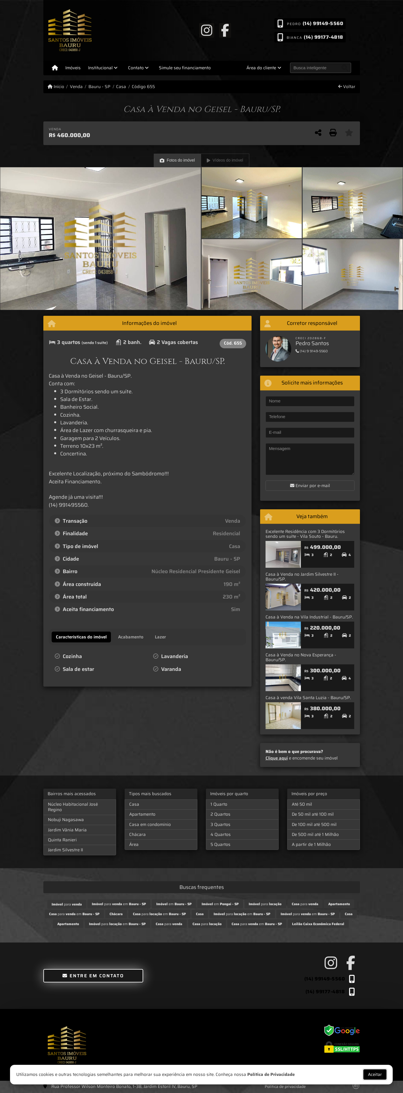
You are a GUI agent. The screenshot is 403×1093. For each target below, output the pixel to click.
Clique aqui (277, 758)
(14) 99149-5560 (322, 23)
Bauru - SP (99, 87)
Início (56, 87)
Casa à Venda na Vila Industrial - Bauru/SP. (309, 617)
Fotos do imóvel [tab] (177, 160)
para (67, 904)
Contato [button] (136, 67)
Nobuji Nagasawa (66, 819)
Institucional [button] (100, 67)
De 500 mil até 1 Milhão (315, 834)
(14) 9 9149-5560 (311, 351)
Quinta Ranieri (62, 839)
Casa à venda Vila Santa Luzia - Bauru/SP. (308, 697)
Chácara (137, 834)
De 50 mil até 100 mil (313, 814)
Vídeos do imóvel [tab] (225, 160)
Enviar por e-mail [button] (310, 485)
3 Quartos (220, 824)
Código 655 (143, 87)
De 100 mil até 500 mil (314, 824)
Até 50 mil (302, 804)
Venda (76, 87)
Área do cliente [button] (261, 67)
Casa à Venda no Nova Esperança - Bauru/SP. (301, 657)
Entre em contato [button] (93, 975)
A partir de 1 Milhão (311, 844)
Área (134, 844)
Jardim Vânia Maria (67, 830)
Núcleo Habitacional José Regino (73, 807)
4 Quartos (220, 834)
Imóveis (73, 67)
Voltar (346, 87)
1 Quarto (218, 804)
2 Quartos (220, 814)
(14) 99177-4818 (323, 36)
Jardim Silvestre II (65, 849)
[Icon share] (206, 30)
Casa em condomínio (150, 824)
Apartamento (142, 814)
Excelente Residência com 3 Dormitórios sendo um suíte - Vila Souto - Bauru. (305, 534)
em (174, 904)
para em (119, 904)
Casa (121, 87)
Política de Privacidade (271, 1074)
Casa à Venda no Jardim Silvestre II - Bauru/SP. (302, 577)
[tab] (81, 637)
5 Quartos (220, 844)
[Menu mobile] (55, 68)
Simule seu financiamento (185, 67)
